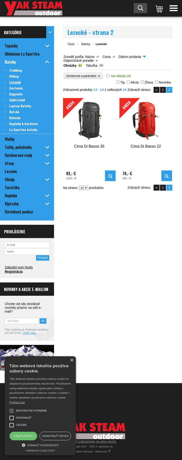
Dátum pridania (129, 57)
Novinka (165, 82)
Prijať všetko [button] (23, 436)
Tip (122, 82)
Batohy (85, 44)
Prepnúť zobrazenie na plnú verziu (91, 441)
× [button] (71, 360)
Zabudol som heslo (19, 267)
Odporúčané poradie (79, 60)
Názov (90, 57)
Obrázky (70, 65)
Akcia (135, 82)
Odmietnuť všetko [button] (55, 436)
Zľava (149, 82)
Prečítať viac (17, 402)
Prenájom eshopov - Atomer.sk (91, 451)
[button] (40, 445)
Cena (106, 57)
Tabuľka (91, 65)
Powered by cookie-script (40, 450)
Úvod (71, 44)
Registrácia (14, 271)
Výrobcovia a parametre (83, 76)
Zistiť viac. (29, 333)
